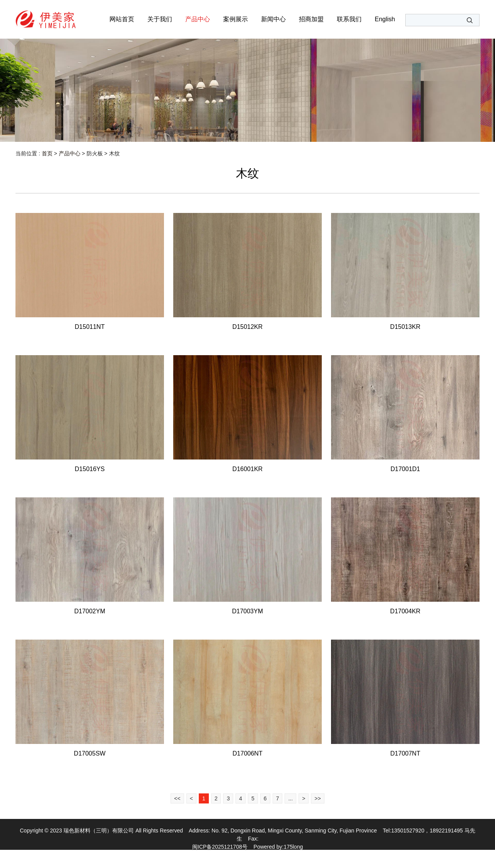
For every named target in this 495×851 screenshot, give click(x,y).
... (290, 798)
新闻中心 (273, 19)
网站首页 (121, 19)
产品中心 (197, 19)
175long (293, 847)
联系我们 (349, 19)
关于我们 (159, 19)
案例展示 (235, 19)
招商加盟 (311, 19)
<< (177, 798)
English (385, 19)
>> (317, 798)
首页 (47, 153)
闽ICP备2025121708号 (220, 847)
